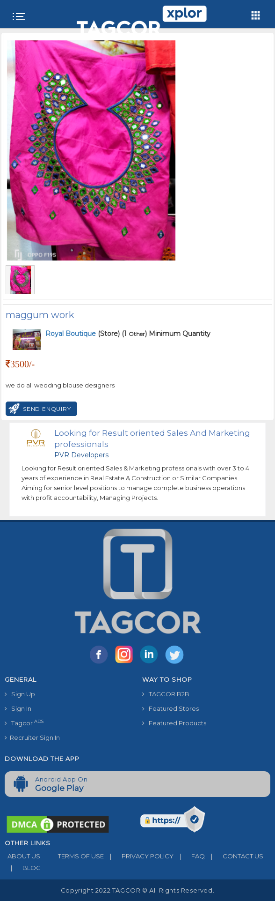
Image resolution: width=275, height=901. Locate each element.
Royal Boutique (71, 333)
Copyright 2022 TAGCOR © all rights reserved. (137, 890)
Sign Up (20, 694)
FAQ (189, 856)
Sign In (18, 708)
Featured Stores (170, 708)
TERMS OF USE (72, 856)
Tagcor (24, 723)
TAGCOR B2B (165, 694)
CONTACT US (234, 856)
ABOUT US (22, 856)
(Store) (82, 333)
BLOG (23, 867)
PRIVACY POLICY (139, 856)
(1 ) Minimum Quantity (166, 333)
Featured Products (174, 723)
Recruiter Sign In (32, 737)
